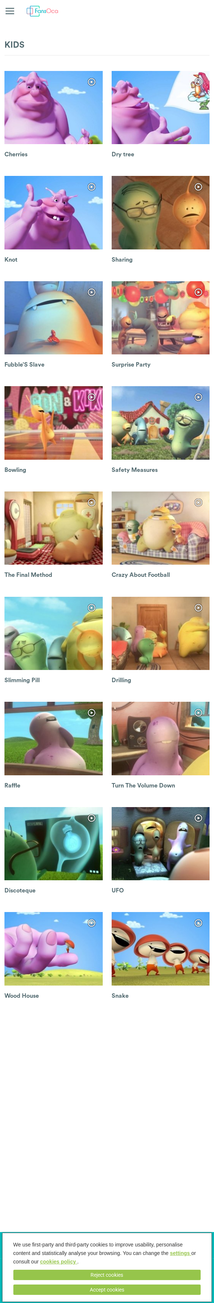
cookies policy (58, 1262)
